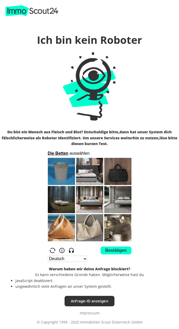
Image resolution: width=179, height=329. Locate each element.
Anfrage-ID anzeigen (89, 301)
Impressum (90, 312)
